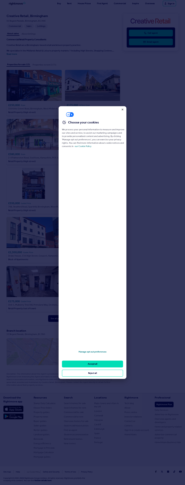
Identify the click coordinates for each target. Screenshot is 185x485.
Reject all (92, 373)
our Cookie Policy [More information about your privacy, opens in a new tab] (83, 146)
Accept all (92, 364)
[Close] (122, 109)
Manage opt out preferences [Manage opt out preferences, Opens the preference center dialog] (92, 351)
